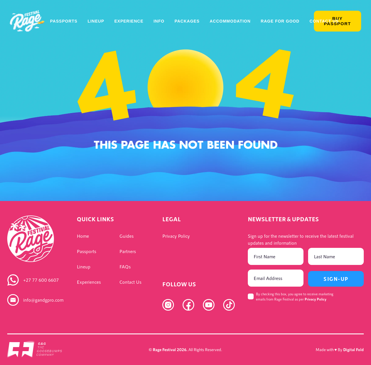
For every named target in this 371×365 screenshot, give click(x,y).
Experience (128, 21)
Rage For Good (280, 21)
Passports (63, 21)
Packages (186, 21)
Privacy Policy (315, 299)
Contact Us (324, 21)
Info (159, 21)
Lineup (96, 21)
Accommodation (230, 21)
